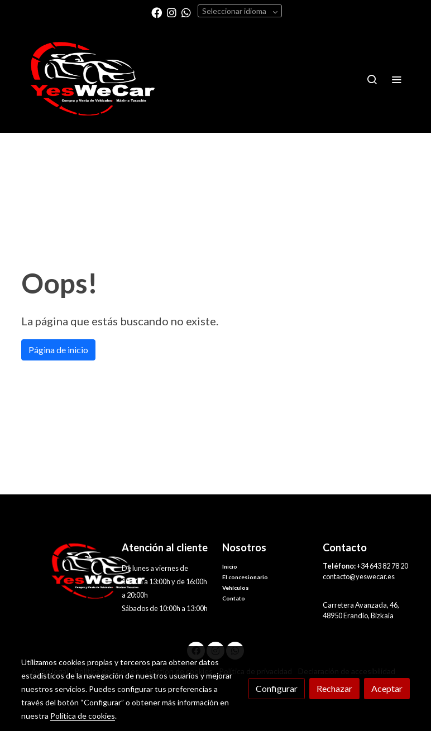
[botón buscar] (372, 79)
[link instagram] (171, 12)
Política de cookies (82, 715)
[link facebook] (156, 12)
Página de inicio (58, 349)
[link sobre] (65, 571)
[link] (93, 79)
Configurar (277, 688)
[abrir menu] (396, 79)
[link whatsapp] (186, 12)
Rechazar (334, 688)
